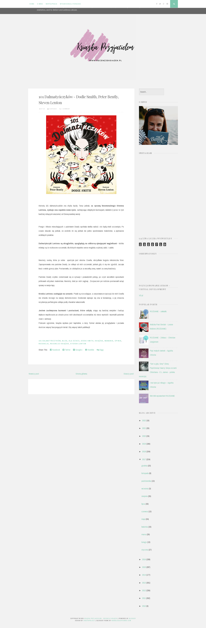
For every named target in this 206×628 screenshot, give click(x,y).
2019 (144, 443)
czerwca (144, 511)
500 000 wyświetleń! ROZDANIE (162, 395)
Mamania (109, 341)
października (146, 481)
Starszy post (129, 373)
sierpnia (144, 496)
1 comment (65, 109)
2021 (144, 428)
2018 (144, 451)
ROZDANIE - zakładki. (158, 311)
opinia (118, 341)
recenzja (44, 344)
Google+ (78, 349)
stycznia (144, 549)
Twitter (66, 349)
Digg (100, 349)
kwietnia (144, 526)
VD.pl (141, 295)
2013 (144, 582)
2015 (144, 567)
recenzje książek (59, 344)
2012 (144, 590)
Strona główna (81, 373)
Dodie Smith (87, 341)
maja (143, 519)
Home (31, 4)
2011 (144, 598)
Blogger (132, 618)
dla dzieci (74, 341)
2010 (144, 606)
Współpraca (51, 4)
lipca (143, 503)
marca (143, 534)
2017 (144, 459)
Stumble (89, 349)
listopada (145, 473)
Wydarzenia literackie (70, 4)
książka (99, 341)
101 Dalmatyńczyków (50, 341)
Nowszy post (34, 373)
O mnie (40, 4)
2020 (144, 436)
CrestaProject (89, 620)
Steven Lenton (78, 344)
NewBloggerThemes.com (121, 620)
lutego (144, 542)
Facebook (55, 349)
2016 (144, 559)
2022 (144, 420)
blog (64, 341)
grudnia (144, 465)
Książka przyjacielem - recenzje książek (100, 618)
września (144, 488)
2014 (144, 574)
